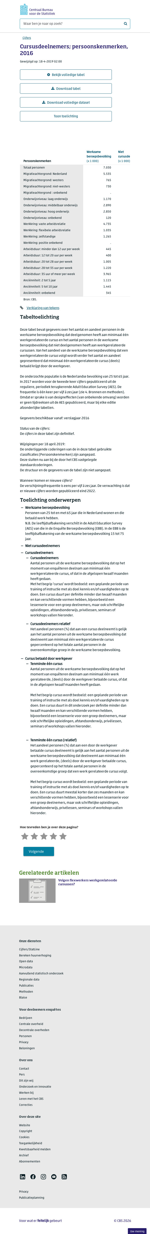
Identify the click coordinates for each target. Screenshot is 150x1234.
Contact (24, 1068)
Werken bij (26, 1093)
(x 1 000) (99, 156)
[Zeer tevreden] (63, 835)
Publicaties (26, 985)
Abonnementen (29, 1161)
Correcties (26, 1105)
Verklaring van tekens (43, 308)
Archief (24, 1155)
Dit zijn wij (26, 1080)
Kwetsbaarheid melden (35, 1149)
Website (24, 1125)
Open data (26, 961)
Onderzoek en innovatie (35, 1086)
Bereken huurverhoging (35, 955)
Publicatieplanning (31, 1197)
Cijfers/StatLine (29, 949)
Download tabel (66, 89)
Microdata (25, 967)
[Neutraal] (44, 835)
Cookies (24, 1137)
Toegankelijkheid (30, 1143)
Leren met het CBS (31, 1099)
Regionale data (29, 979)
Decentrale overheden (34, 1030)
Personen (25, 1036)
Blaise (23, 997)
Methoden (26, 991)
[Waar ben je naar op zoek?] (75, 24)
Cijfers (27, 38)
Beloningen (27, 1048)
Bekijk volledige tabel (66, 75)
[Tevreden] (53, 835)
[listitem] (22, 1176)
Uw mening (137, 1231)
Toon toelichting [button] (66, 116)
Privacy (23, 1042)
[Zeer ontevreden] (25, 835)
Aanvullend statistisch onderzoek (41, 973)
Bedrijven (25, 1018)
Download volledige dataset (66, 103)
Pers (22, 1074)
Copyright (25, 1131)
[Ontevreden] (34, 835)
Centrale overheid (31, 1024)
